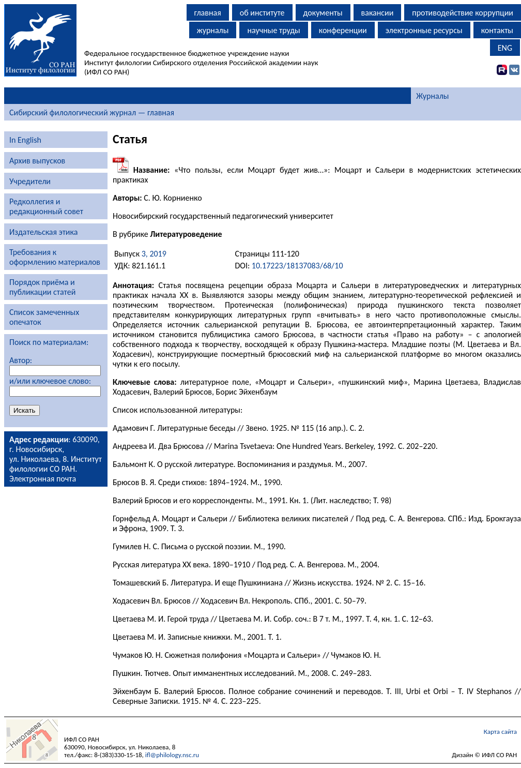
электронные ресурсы (424, 30)
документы (323, 13)
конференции (343, 30)
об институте (262, 13)
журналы (213, 30)
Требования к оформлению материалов (54, 257)
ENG (505, 48)
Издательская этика (43, 232)
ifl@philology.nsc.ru (172, 755)
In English (25, 140)
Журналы (432, 96)
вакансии (377, 13)
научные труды (273, 30)
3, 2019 (154, 254)
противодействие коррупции (462, 13)
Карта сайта (500, 731)
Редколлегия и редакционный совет (46, 206)
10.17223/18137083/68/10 (297, 265)
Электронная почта (42, 479)
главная (207, 13)
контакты (497, 30)
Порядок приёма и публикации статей (42, 287)
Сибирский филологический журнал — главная (91, 112)
